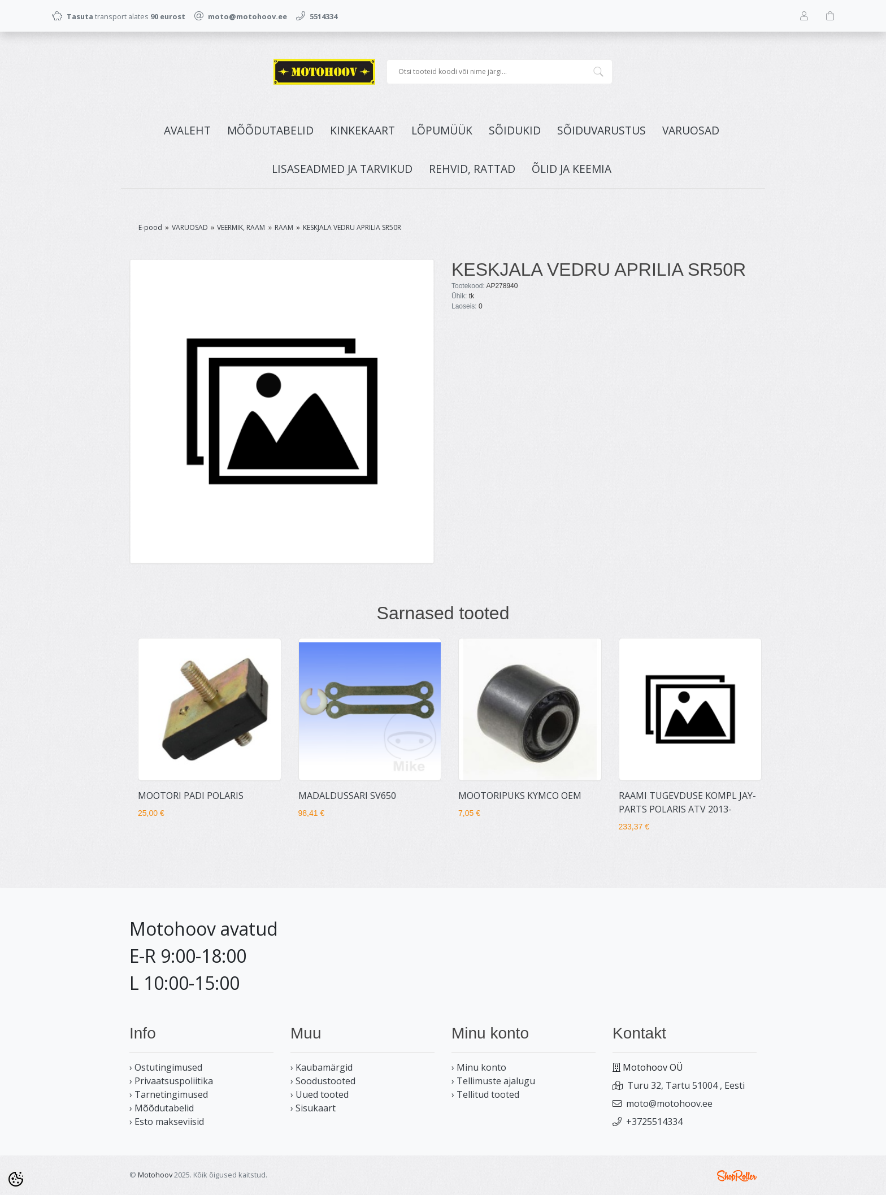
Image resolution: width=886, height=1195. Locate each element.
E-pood (150, 227)
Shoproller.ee (737, 1175)
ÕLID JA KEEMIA (571, 168)
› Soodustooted (322, 1081)
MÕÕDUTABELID (270, 130)
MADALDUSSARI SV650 (347, 795)
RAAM (284, 227)
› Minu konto (478, 1067)
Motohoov (155, 1175)
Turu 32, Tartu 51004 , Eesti (686, 1085)
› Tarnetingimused (168, 1094)
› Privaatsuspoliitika (171, 1081)
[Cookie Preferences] (16, 1179)
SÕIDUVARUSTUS (601, 130)
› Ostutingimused (165, 1067)
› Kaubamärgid (321, 1067)
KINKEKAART (362, 130)
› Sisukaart (313, 1108)
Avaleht (187, 130)
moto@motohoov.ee (669, 1103)
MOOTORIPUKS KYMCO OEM (519, 795)
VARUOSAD (690, 130)
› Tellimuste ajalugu (493, 1081)
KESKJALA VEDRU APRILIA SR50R (352, 227)
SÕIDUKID (515, 130)
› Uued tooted (319, 1094)
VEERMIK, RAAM (241, 227)
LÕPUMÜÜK (441, 130)
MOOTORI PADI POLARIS (191, 795)
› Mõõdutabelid (161, 1108)
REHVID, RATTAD (472, 168)
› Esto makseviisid (166, 1121)
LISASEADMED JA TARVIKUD (342, 168)
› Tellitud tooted (485, 1094)
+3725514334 (654, 1121)
